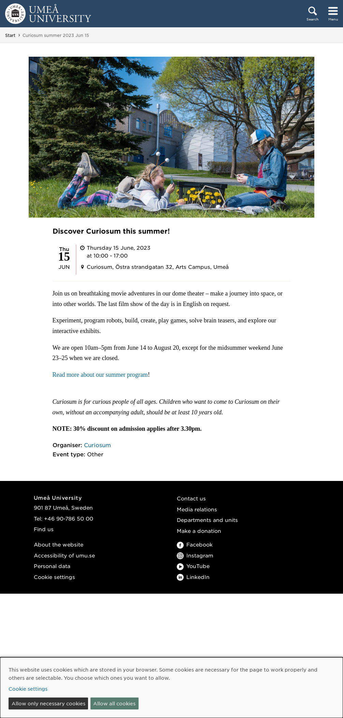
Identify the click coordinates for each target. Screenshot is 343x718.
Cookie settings (54, 577)
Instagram (195, 555)
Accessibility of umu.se (64, 555)
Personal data (52, 566)
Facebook (195, 544)
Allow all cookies (114, 703)
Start (10, 35)
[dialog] (171, 687)
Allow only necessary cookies (48, 703)
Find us (44, 529)
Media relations (197, 509)
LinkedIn (193, 577)
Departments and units (207, 519)
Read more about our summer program (100, 374)
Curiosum (97, 444)
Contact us (191, 498)
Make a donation (199, 530)
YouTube (193, 566)
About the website (58, 544)
